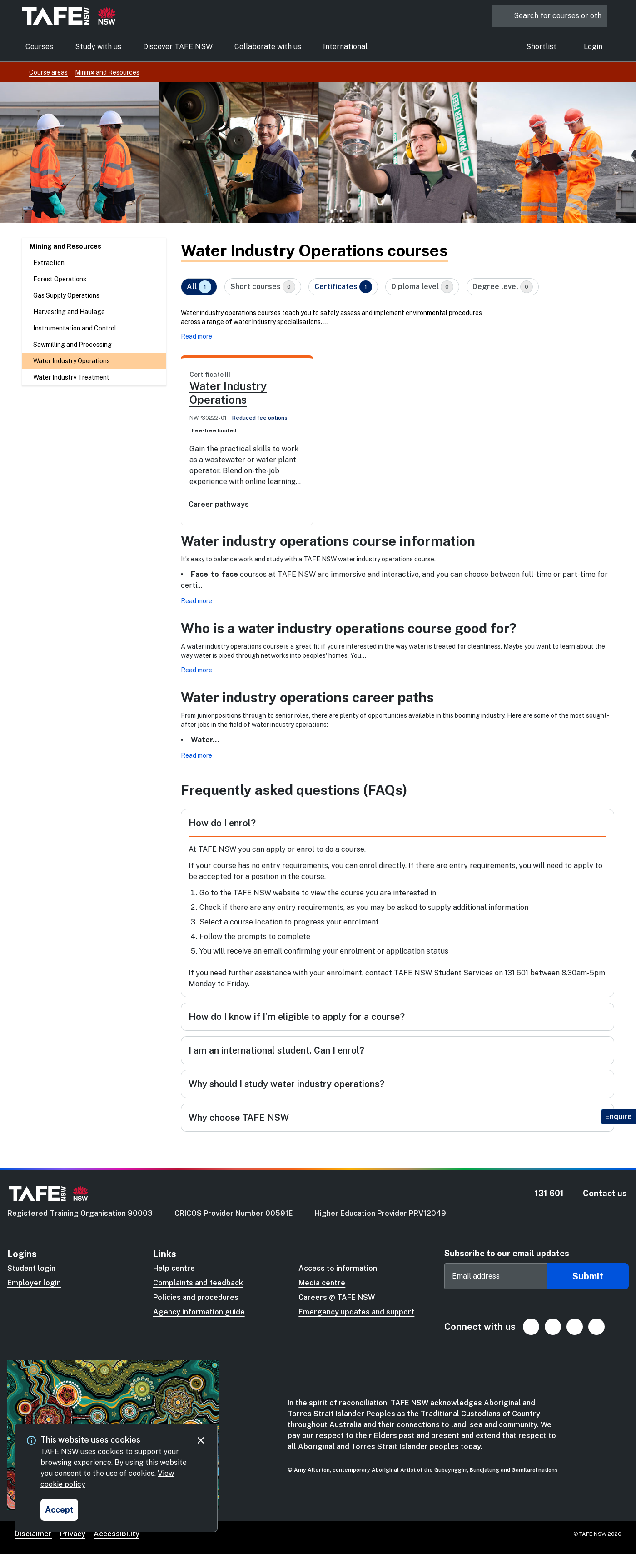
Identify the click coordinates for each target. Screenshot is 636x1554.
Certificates (343, 286)
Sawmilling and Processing (72, 344)
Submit (587, 1276)
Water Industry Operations (71, 361)
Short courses (262, 286)
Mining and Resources (65, 246)
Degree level (502, 286)
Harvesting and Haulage (69, 311)
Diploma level (422, 286)
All (199, 286)
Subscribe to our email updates (506, 1253)
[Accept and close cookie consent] (59, 1510)
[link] (247, 428)
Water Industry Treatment (71, 377)
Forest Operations (59, 279)
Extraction (49, 262)
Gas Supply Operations (66, 295)
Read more (196, 336)
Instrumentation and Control (74, 328)
